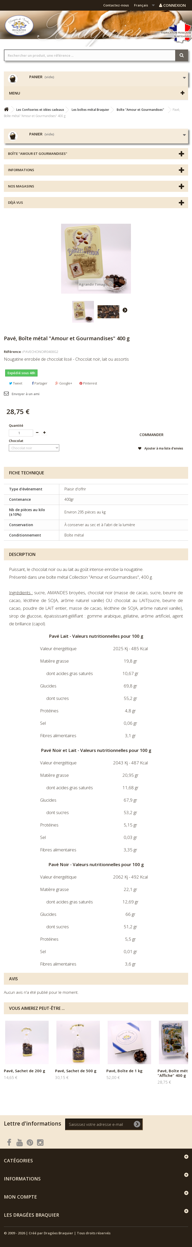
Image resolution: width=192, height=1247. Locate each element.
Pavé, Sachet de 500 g (76, 1070)
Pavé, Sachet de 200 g (24, 1070)
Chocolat (16, 440)
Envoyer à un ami (26, 394)
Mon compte (20, 1197)
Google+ (63, 383)
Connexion (172, 5)
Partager (39, 383)
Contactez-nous (116, 5)
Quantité (16, 425)
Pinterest (88, 383)
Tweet (15, 383)
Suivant (124, 310)
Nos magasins (21, 186)
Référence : (13, 351)
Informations (21, 170)
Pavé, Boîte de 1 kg (124, 1070)
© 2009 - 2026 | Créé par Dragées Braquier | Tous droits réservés (57, 1233)
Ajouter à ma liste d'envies (163, 448)
